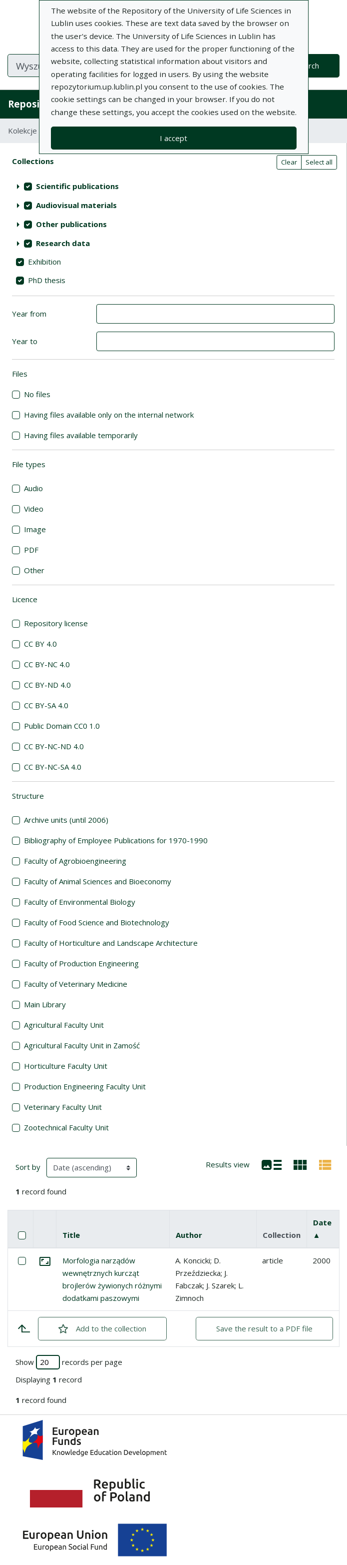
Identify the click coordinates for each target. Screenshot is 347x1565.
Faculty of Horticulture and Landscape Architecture (111, 943)
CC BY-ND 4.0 (47, 685)
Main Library (45, 1004)
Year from (29, 314)
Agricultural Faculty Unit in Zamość (82, 1045)
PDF (31, 550)
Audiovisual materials (76, 205)
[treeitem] (173, 186)
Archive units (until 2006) (66, 820)
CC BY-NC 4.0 (47, 664)
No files (37, 394)
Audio (33, 488)
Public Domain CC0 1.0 (62, 726)
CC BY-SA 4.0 (46, 705)
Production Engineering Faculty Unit (85, 1086)
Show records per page (68, 1362)
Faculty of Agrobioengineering (75, 861)
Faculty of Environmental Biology (79, 902)
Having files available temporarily (81, 435)
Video (33, 509)
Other (34, 570)
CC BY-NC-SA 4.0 (52, 767)
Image (35, 529)
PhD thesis (46, 280)
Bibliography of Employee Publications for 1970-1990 (116, 840)
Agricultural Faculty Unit (64, 1025)
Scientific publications (77, 186)
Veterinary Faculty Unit (63, 1107)
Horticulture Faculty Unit (65, 1066)
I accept (173, 138)
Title (71, 1235)
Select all (319, 162)
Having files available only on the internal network (109, 415)
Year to (24, 341)
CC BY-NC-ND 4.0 (54, 746)
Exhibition (44, 262)
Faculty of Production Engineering (81, 963)
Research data (63, 243)
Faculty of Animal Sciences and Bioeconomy (97, 881)
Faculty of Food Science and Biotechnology (96, 922)
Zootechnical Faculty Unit (66, 1127)
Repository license (56, 623)
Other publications (71, 224)
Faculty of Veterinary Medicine (75, 984)
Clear (289, 162)
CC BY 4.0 (40, 644)
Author (189, 1235)
